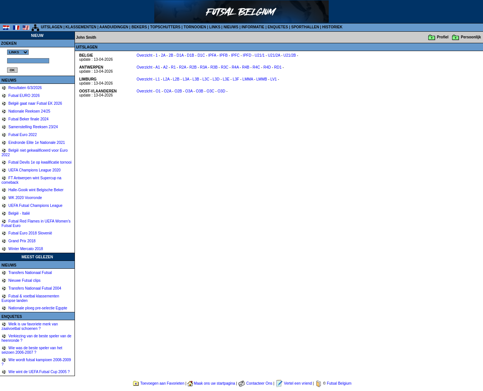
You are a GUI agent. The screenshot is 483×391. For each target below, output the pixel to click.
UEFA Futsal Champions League (35, 206)
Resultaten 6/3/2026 (24, 88)
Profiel (442, 37)
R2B (192, 67)
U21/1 (260, 55)
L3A (186, 79)
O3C (210, 91)
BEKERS (139, 27)
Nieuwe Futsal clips (24, 280)
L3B (196, 79)
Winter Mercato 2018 (25, 249)
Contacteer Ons (259, 383)
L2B (176, 79)
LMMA (248, 79)
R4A (235, 67)
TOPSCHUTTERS (165, 27)
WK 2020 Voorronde (24, 198)
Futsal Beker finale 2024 (28, 119)
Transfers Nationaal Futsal (29, 273)
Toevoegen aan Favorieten (162, 383)
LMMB (261, 79)
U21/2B (290, 55)
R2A (182, 67)
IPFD (247, 55)
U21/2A (274, 55)
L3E (226, 79)
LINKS (214, 27)
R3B (213, 67)
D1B (190, 55)
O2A (167, 91)
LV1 (274, 79)
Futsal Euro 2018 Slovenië (29, 233)
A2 (165, 67)
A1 (157, 67)
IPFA (212, 55)
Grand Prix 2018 (21, 241)
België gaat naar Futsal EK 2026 (34, 103)
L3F (236, 79)
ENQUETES (278, 27)
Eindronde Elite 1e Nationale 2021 (36, 143)
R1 (173, 67)
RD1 (278, 67)
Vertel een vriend (298, 383)
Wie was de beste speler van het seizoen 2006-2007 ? (31, 350)
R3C (224, 67)
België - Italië (18, 213)
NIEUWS (231, 27)
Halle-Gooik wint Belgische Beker (35, 190)
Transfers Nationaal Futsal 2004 (34, 288)
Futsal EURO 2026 (23, 96)
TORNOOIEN (195, 27)
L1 (158, 79)
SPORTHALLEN (305, 27)
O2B (178, 91)
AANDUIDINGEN (114, 27)
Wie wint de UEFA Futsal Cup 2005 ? (38, 372)
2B (171, 55)
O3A (188, 91)
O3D (221, 91)
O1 (158, 91)
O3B (199, 91)
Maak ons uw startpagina (214, 383)
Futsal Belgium (339, 383)
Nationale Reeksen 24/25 (28, 111)
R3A (203, 67)
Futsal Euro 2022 (22, 135)
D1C (201, 55)
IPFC (235, 55)
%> (18, 52)
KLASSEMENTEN (81, 27)
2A (163, 55)
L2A (166, 79)
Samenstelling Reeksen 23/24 (32, 127)
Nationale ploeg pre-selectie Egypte (37, 308)
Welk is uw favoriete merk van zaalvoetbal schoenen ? (29, 326)
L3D (216, 79)
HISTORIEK (332, 27)
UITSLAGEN (52, 27)
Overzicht (144, 55)
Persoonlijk (471, 37)
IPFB (224, 55)
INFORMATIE (253, 27)
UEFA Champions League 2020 (34, 170)
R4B (245, 67)
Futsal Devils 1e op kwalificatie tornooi (39, 162)
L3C (205, 79)
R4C (256, 67)
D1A (180, 55)
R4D (267, 67)
